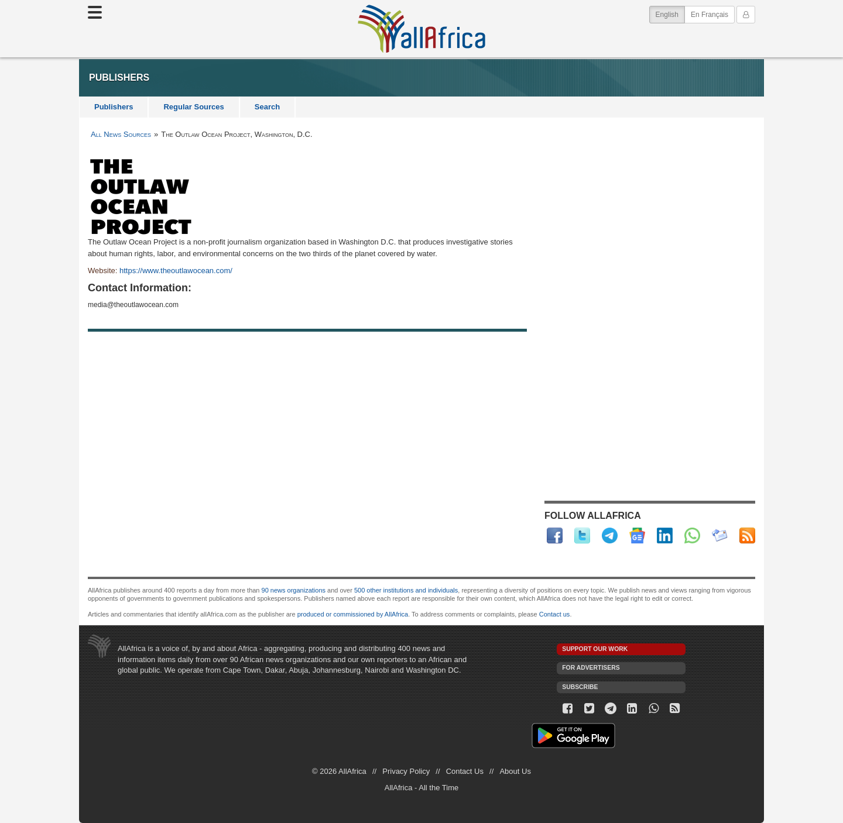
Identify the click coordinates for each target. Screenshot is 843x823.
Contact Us (465, 771)
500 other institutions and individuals (406, 590)
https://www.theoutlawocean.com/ (175, 270)
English (670, 14)
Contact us (554, 614)
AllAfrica (421, 29)
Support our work (595, 649)
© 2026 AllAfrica (339, 771)
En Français (709, 15)
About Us (514, 771)
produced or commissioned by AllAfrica (353, 614)
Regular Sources (193, 106)
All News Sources (121, 134)
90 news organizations (293, 590)
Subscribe (580, 687)
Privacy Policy (406, 771)
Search (267, 106)
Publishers (113, 106)
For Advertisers (590, 667)
